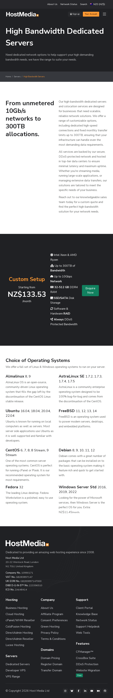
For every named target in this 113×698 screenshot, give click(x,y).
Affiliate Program (52, 614)
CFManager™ (84, 652)
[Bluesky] (72, 691)
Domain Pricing (50, 658)
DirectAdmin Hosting (19, 633)
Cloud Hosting (15, 614)
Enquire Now (90, 290)
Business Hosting (17, 608)
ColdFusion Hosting (18, 627)
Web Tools (83, 633)
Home (8, 76)
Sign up (75, 14)
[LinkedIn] (85, 691)
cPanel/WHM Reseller (20, 620)
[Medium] (98, 691)
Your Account (91, 14)
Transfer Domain (51, 670)
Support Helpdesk (87, 627)
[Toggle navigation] (104, 14)
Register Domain (51, 664)
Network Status (68, 4)
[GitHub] (105, 691)
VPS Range (13, 677)
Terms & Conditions (53, 639)
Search (83, 4)
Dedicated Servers (18, 664)
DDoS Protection (87, 664)
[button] (97, 4)
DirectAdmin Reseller (19, 639)
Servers (17, 76)
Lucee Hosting (15, 645)
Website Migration (88, 673)
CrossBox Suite (86, 658)
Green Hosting (50, 627)
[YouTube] (91, 691)
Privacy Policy (50, 633)
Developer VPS (16, 670)
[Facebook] (78, 691)
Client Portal (84, 608)
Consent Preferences (54, 620)
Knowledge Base (87, 614)
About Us (52, 4)
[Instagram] (65, 691)
